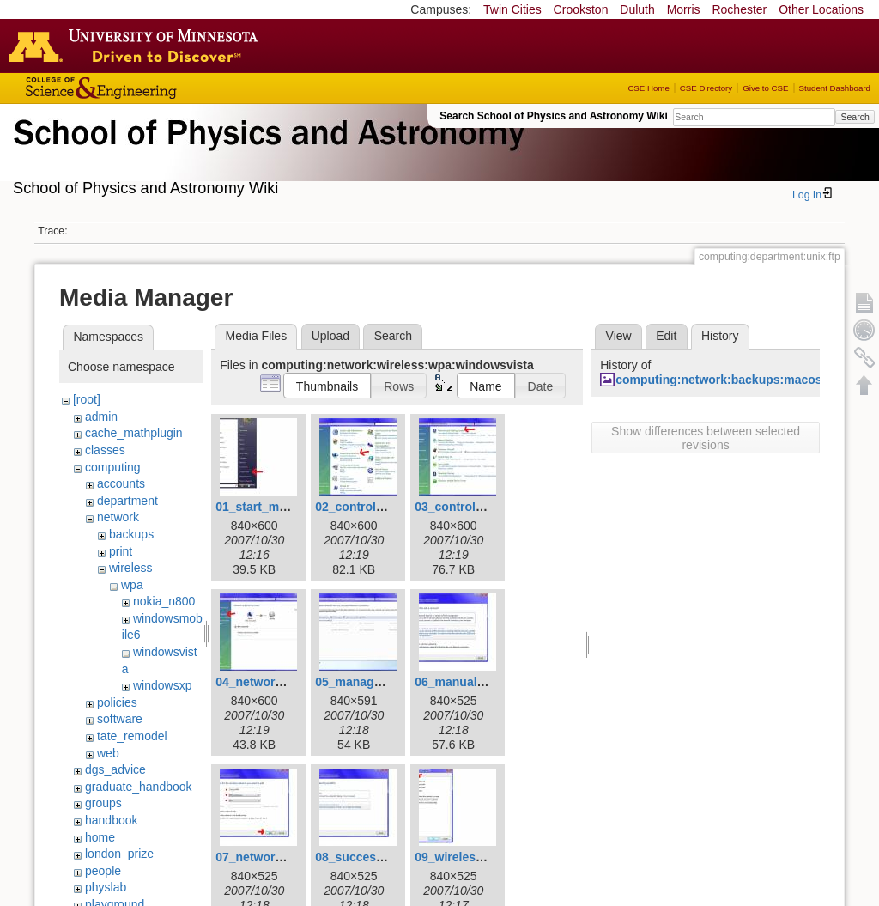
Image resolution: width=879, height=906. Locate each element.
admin (101, 416)
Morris (683, 9)
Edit (666, 336)
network (118, 517)
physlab (105, 887)
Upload (330, 336)
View (619, 336)
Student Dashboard (834, 88)
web (108, 753)
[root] (86, 399)
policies (117, 702)
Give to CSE (765, 88)
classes (105, 450)
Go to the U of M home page (137, 45)
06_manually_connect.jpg (488, 682)
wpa (132, 585)
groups (103, 803)
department (127, 501)
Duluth (637, 9)
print (120, 551)
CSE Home (648, 88)
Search (854, 117)
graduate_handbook (138, 787)
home (100, 837)
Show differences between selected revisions (705, 438)
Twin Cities (512, 9)
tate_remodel (132, 736)
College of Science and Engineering (154, 88)
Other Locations (821, 9)
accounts (121, 483)
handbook (111, 820)
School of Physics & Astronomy (266, 153)
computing (113, 467)
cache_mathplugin (134, 433)
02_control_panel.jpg (375, 507)
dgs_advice (115, 769)
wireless (131, 568)
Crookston (581, 9)
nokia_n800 (164, 601)
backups (131, 534)
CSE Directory (706, 88)
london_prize (119, 853)
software (119, 719)
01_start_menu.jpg (268, 507)
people (103, 871)
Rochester (739, 9)
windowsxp (162, 685)
